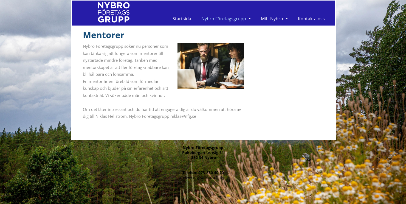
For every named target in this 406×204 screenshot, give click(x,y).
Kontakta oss (311, 19)
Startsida (182, 19)
